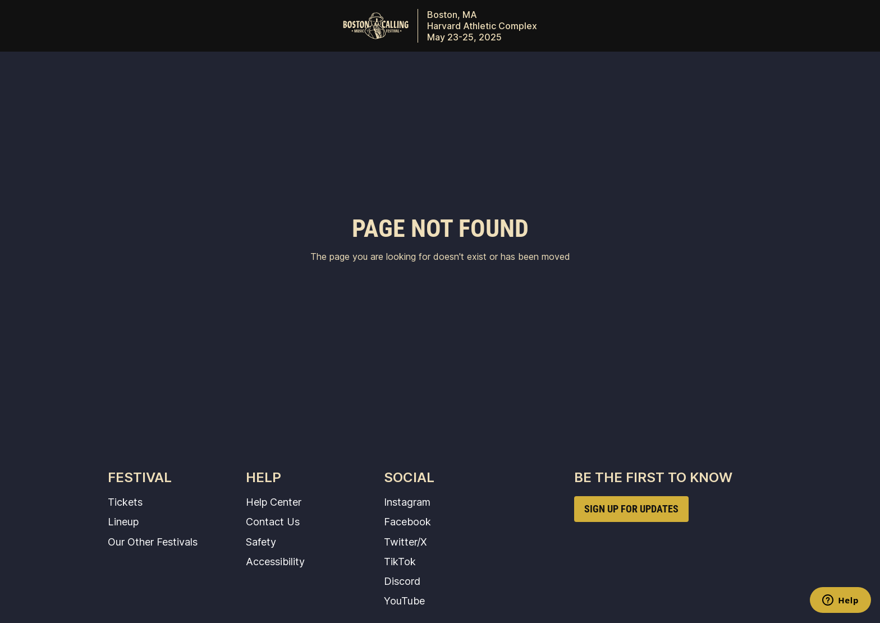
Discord (402, 581)
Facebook (407, 521)
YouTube (404, 600)
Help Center (273, 502)
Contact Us (273, 521)
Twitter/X (405, 542)
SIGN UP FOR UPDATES (631, 509)
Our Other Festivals (153, 542)
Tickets (125, 502)
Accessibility (275, 561)
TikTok (400, 561)
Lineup (123, 521)
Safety (261, 542)
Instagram (407, 502)
